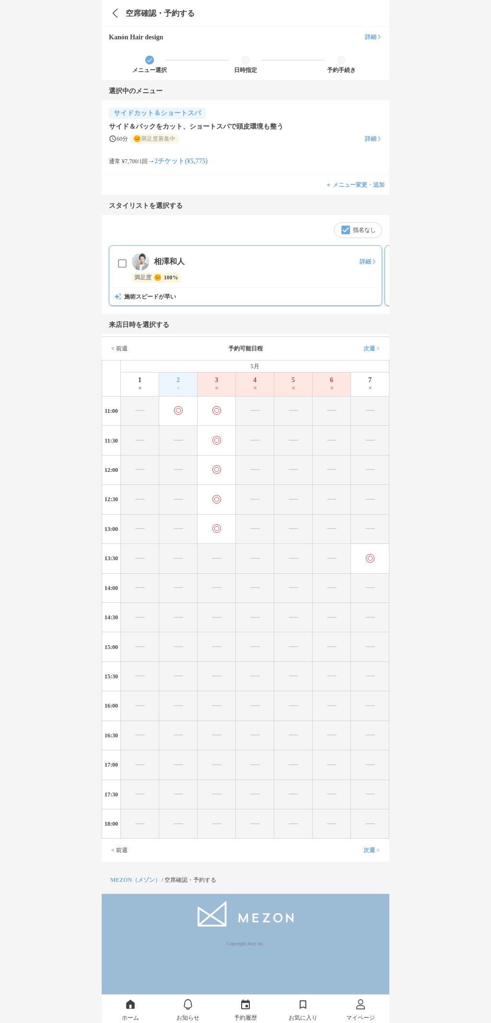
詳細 (373, 37)
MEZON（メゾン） (135, 880)
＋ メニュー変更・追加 (355, 184)
